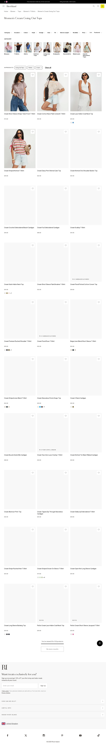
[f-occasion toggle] (17, 32)
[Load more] (52, 649)
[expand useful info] (102, 708)
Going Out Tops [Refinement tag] (20, 67)
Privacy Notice (6, 693)
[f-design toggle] (42, 32)
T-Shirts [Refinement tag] (31, 67)
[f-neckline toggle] (76, 32)
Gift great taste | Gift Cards (67, 1)
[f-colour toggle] (26, 32)
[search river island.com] (94, 6)
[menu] (3, 6)
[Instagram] (43, 735)
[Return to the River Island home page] (13, 6)
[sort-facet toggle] (95, 32)
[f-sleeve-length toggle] (65, 32)
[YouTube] (80, 735)
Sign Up (43, 686)
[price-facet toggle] (84, 32)
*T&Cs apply (5, 691)
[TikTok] (98, 735)
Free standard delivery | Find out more (38, 1)
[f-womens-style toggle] (34, 32)
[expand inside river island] (102, 714)
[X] (26, 735)
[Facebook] (7, 735)
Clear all (48, 67)
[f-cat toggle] (8, 32)
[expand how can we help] (102, 701)
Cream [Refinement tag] (39, 67)
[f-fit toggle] (56, 32)
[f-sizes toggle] (49, 32)
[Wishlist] (33, 75)
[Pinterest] (62, 735)
